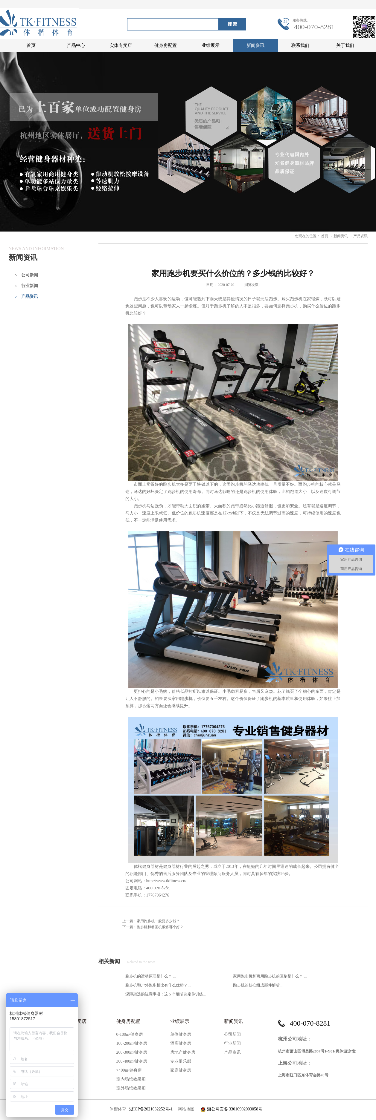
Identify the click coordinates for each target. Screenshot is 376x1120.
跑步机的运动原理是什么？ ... (150, 976)
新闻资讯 (341, 236)
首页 (31, 45)
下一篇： (152, 927)
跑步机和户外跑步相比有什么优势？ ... (158, 985)
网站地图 (185, 1109)
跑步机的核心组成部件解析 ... (258, 985)
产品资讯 (360, 236)
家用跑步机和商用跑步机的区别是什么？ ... (270, 976)
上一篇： (151, 921)
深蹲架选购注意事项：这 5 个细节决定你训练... (165, 994)
